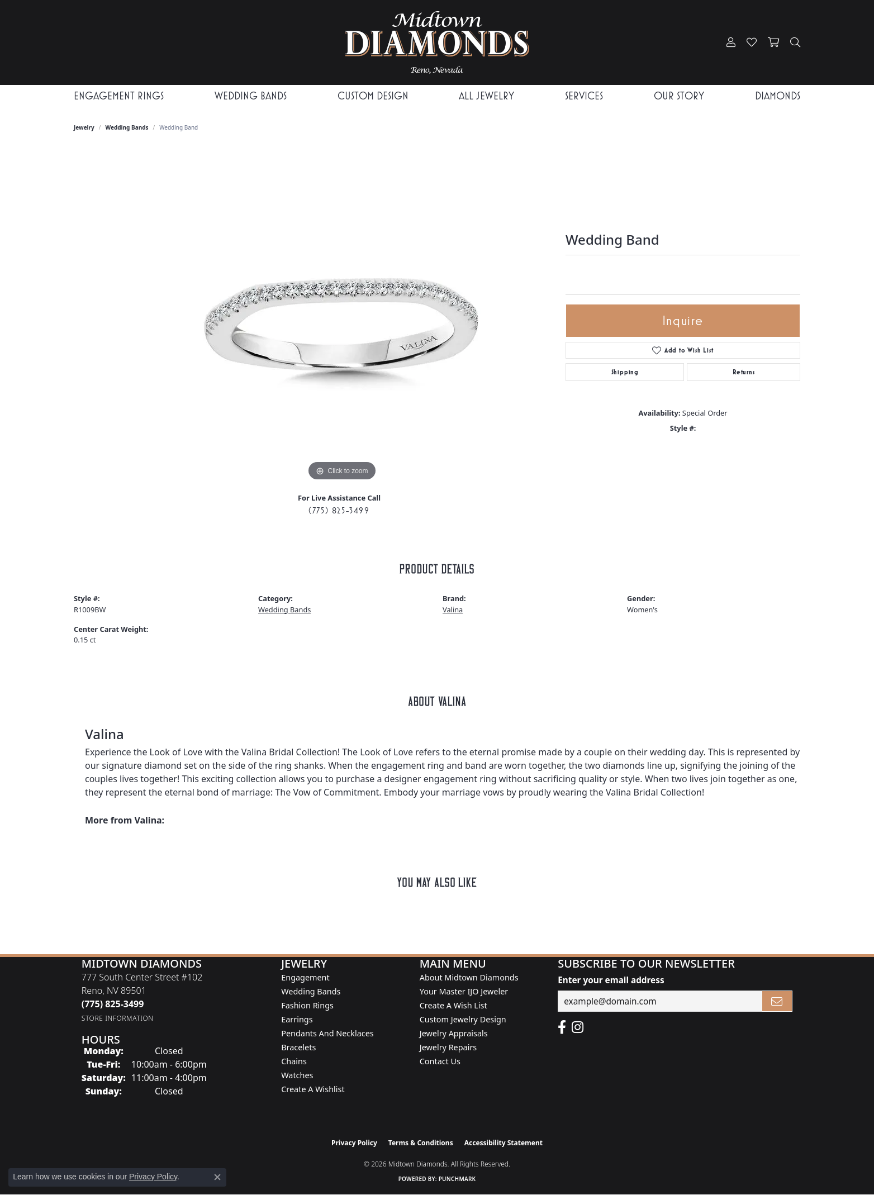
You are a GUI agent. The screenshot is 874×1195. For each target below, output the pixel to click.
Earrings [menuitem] (296, 1019)
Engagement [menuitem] (305, 977)
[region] (342, 316)
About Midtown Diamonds (469, 977)
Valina (453, 609)
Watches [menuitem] (297, 1075)
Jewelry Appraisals (454, 1033)
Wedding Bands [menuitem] (310, 991)
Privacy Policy (354, 1143)
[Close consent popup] (217, 1177)
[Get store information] (118, 1018)
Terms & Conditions (420, 1143)
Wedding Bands (251, 95)
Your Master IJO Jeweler (464, 991)
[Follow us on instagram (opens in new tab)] (577, 1027)
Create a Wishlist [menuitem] (312, 1089)
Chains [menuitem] (294, 1061)
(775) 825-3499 (338, 510)
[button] (730, 42)
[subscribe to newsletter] (777, 1001)
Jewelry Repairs (448, 1047)
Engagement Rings (119, 95)
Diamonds (777, 95)
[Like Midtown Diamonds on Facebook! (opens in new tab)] (562, 1027)
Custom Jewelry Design (463, 1019)
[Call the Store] (113, 1004)
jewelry (84, 127)
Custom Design (373, 95)
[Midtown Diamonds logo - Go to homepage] (437, 42)
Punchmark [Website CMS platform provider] (457, 1179)
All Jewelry (486, 95)
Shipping (625, 372)
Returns (744, 372)
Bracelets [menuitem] (298, 1047)
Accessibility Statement (503, 1143)
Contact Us (440, 1061)
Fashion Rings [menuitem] (307, 1005)
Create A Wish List (453, 1005)
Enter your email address (611, 979)
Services (584, 95)
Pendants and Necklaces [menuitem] (327, 1033)
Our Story (679, 95)
